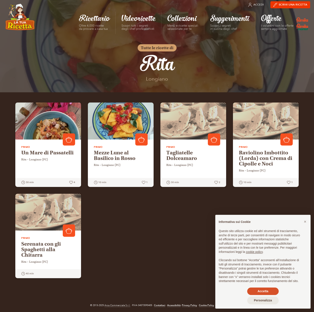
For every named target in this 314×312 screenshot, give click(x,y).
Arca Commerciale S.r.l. (117, 305)
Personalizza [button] (263, 300)
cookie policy (254, 252)
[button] (305, 221)
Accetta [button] (263, 291)
